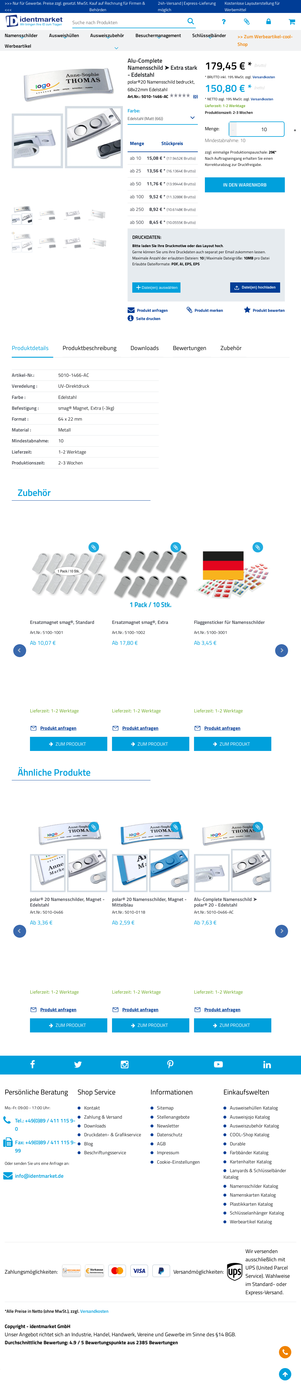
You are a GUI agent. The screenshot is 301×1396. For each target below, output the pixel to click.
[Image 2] (72, 214)
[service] (225, 21)
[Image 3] (98, 214)
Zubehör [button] (231, 347)
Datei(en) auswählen (156, 287)
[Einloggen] (270, 21)
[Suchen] (191, 21)
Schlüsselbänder (209, 35)
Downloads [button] (145, 347)
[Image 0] (22, 214)
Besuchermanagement (158, 35)
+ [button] (295, 129)
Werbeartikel (18, 46)
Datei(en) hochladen (255, 287)
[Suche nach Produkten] (129, 21)
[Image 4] (22, 242)
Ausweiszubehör (107, 35)
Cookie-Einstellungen (178, 1161)
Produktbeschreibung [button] (89, 347)
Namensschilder (21, 35)
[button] (68, 623)
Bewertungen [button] (189, 347)
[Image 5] (47, 242)
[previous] (19, 650)
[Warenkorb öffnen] (292, 21)
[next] (281, 650)
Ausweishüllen (64, 35)
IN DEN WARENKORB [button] (245, 184)
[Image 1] (47, 214)
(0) (195, 96)
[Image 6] (72, 242)
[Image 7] (98, 243)
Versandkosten (263, 77)
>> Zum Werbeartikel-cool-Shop (265, 40)
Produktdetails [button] (30, 347)
